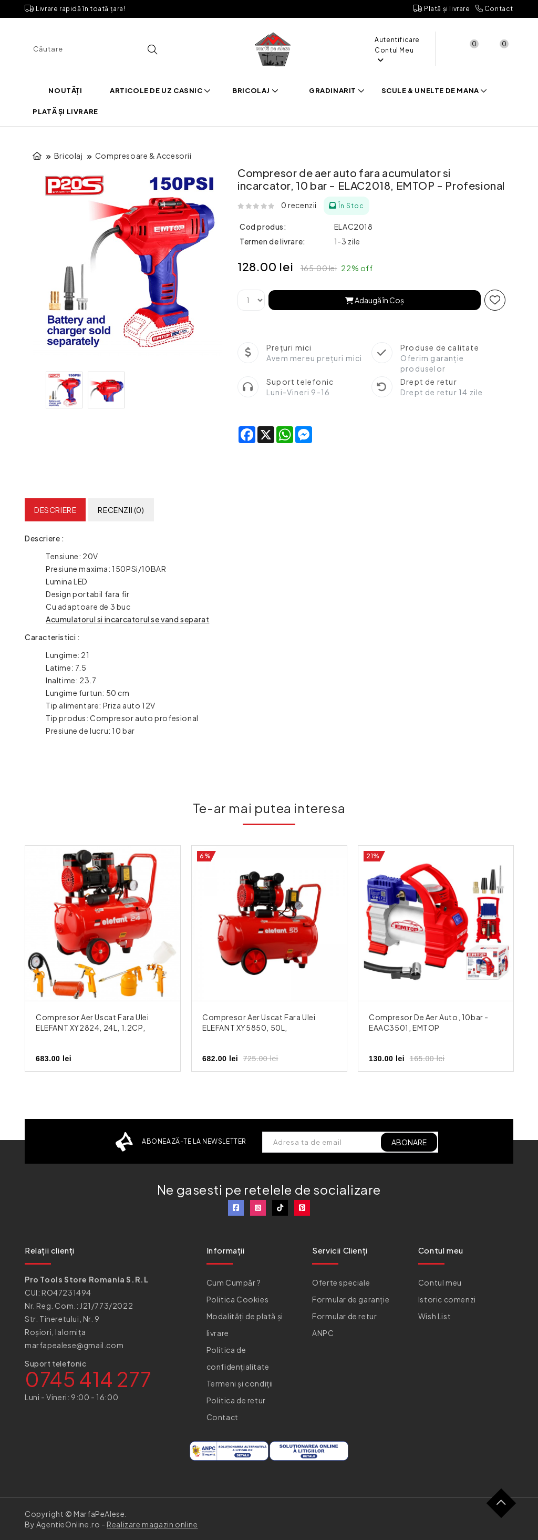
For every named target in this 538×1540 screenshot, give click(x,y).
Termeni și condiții (239, 1383)
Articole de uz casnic (160, 90)
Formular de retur (344, 1316)
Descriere (55, 510)
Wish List (434, 1316)
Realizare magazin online (152, 1524)
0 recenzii (299, 205)
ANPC (323, 1333)
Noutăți (65, 90)
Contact (494, 9)
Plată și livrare (441, 9)
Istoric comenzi (447, 1299)
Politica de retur (236, 1400)
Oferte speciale (341, 1282)
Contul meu (440, 1282)
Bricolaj (255, 90)
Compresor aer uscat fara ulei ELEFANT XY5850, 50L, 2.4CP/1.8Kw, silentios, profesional (268, 1027)
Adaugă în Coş (374, 300)
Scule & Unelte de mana (434, 90)
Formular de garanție (350, 1299)
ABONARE (409, 1142)
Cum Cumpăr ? (233, 1282)
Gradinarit (337, 90)
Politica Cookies (237, 1299)
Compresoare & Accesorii (143, 155)
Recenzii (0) (121, 510)
